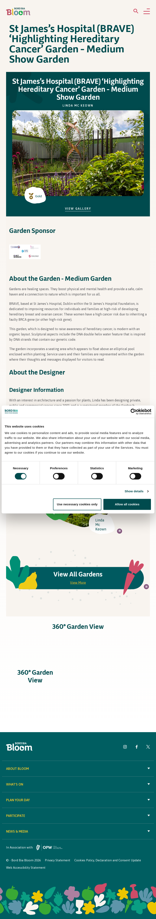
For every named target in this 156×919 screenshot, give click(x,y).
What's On (78, 784)
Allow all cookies (127, 504)
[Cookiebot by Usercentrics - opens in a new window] (133, 412)
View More (78, 582)
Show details (134, 491)
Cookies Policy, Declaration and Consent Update (107, 860)
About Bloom (78, 768)
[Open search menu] (135, 12)
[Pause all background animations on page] (119, 531)
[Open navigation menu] (146, 11)
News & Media (78, 831)
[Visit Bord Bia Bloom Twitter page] (148, 747)
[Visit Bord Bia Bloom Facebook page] (136, 747)
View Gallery (78, 208)
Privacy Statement (57, 860)
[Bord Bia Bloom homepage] (18, 11)
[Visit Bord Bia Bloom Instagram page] (125, 747)
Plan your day (78, 800)
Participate (78, 816)
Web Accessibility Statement (26, 867)
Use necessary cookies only (77, 504)
